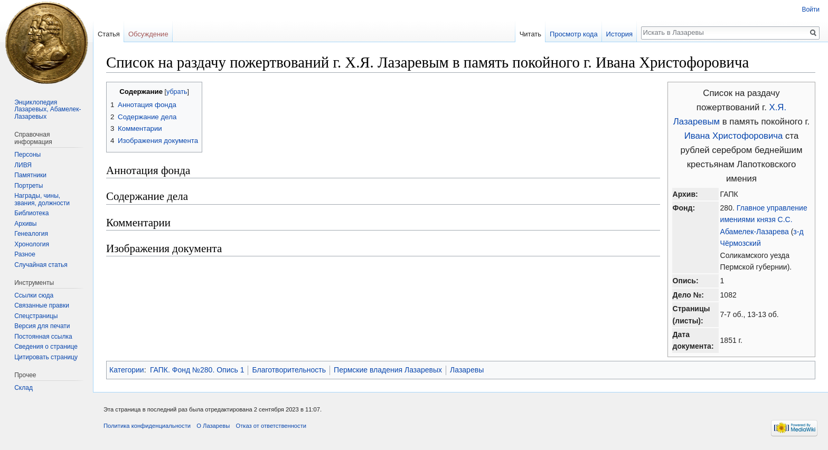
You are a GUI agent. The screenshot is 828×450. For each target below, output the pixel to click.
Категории (126, 370)
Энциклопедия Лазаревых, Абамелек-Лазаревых (47, 109)
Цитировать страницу (46, 357)
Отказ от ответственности (271, 426)
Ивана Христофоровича (733, 136)
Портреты (28, 185)
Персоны (27, 154)
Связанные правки (41, 305)
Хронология (31, 244)
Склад (23, 387)
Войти (811, 9)
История (619, 34)
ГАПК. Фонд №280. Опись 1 (197, 370)
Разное (24, 254)
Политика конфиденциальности (147, 426)
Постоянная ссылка (43, 336)
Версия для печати (42, 326)
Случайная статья (40, 265)
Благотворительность (289, 370)
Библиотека (31, 213)
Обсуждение (148, 34)
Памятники (30, 175)
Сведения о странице (46, 346)
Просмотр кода (574, 34)
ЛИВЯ (23, 165)
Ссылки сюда (33, 295)
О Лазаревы (213, 426)
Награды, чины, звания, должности (42, 199)
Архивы (25, 223)
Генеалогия (31, 233)
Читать (530, 34)
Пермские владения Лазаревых (388, 370)
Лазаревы (467, 370)
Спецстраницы (36, 316)
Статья (109, 34)
